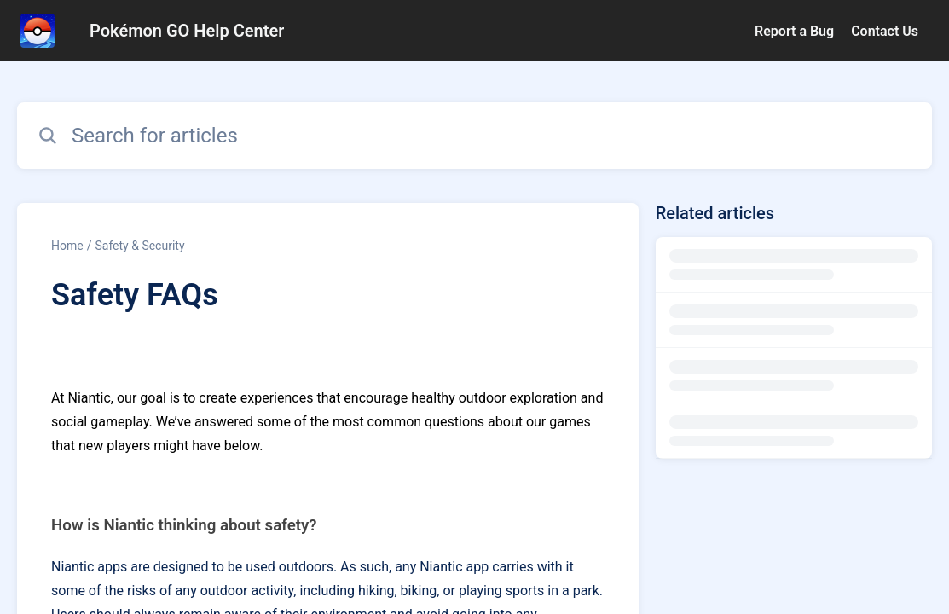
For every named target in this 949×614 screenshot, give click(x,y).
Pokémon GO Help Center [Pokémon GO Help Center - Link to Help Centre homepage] (187, 30)
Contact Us (884, 31)
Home (67, 245)
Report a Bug (794, 31)
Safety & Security (139, 245)
